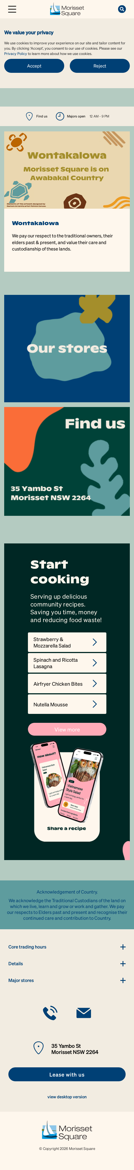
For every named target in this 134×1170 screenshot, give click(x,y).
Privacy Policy (15, 53)
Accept (34, 66)
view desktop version (67, 1096)
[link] (67, 8)
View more (67, 729)
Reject (100, 66)
